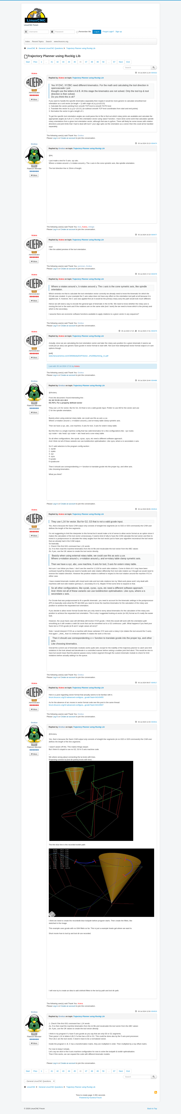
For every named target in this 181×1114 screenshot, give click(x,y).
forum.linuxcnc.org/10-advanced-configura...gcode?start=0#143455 (76, 697)
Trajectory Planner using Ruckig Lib (88, 78)
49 (98, 62)
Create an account (68, 138)
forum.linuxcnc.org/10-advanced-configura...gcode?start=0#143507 (76, 705)
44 (69, 62)
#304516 (154, 509)
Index (27, 41)
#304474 (154, 143)
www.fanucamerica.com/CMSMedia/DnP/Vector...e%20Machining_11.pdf (78, 356)
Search (49, 41)
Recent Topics (38, 41)
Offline (34, 166)
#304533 (154, 1011)
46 (80, 62)
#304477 (154, 235)
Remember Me (85, 31)
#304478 (154, 274)
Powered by (84, 1098)
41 (52, 62)
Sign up (119, 31)
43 (63, 62)
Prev (35, 62)
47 (86, 62)
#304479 (154, 331)
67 (114, 62)
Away (34, 90)
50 (103, 62)
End (128, 62)
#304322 (154, 73)
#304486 (154, 380)
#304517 (154, 682)
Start (28, 62)
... (46, 62)
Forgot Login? (109, 31)
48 (92, 62)
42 (58, 62)
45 (75, 62)
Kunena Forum (96, 1098)
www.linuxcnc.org (61, 41)
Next (121, 62)
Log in (96, 32)
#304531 (154, 722)
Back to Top (152, 1108)
